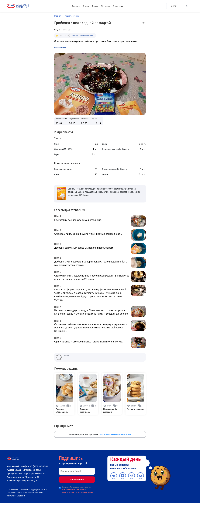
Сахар (104, 143)
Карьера (38, 496)
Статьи (86, 6)
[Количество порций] (96, 122)
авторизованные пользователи (115, 431)
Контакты (11, 499)
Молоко (105, 173)
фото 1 (75, 35)
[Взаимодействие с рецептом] (143, 23)
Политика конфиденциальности (32, 493)
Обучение (105, 6)
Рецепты (76, 6)
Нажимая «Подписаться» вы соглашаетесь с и (77, 486)
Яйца (56, 143)
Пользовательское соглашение (20, 496)
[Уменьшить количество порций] (92, 122)
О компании (118, 6)
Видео (95, 6)
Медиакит (21, 499)
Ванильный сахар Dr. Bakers (115, 148)
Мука (56, 154)
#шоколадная (60, 47)
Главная (57, 16)
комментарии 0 (86, 35)
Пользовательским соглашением (73, 486)
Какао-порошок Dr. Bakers (114, 168)
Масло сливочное (63, 168)
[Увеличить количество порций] (100, 122)
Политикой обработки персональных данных (77, 489)
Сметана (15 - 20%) (63, 148)
